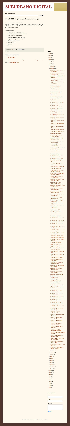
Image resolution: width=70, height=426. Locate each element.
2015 (50, 377)
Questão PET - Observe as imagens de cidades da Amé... (57, 74)
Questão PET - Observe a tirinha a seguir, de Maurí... (56, 260)
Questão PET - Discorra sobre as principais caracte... (56, 277)
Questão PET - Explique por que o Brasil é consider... (56, 109)
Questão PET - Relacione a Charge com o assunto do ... (56, 288)
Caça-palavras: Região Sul (55, 249)
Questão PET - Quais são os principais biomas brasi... (55, 279)
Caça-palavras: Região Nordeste (56, 244)
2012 (50, 383)
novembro (52, 68)
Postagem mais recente (10, 60)
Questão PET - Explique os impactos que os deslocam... (57, 233)
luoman (37, 419)
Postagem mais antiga (39, 60)
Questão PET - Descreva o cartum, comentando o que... (56, 224)
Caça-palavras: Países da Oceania (56, 257)
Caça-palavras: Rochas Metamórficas (57, 131)
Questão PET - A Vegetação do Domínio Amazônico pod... (56, 91)
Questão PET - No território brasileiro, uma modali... (55, 215)
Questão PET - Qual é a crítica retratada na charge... (56, 136)
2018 (50, 372)
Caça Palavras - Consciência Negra (56, 274)
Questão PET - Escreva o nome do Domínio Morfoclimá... (56, 94)
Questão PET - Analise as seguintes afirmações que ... (56, 306)
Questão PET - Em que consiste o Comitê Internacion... (56, 294)
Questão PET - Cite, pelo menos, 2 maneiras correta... (56, 142)
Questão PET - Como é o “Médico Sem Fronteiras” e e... (56, 291)
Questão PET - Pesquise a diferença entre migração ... (57, 195)
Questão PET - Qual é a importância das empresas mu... (57, 339)
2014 (50, 379)
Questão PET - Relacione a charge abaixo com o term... (56, 139)
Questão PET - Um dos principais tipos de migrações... (56, 189)
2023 (50, 59)
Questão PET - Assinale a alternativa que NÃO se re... (57, 342)
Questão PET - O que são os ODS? (56, 158)
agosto (51, 354)
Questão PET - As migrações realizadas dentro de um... (55, 209)
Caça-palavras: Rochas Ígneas (55, 133)
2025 (50, 55)
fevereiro (52, 366)
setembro (52, 352)
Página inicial (24, 60)
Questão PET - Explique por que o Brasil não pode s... (56, 106)
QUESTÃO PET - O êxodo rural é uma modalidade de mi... (56, 212)
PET (8, 51)
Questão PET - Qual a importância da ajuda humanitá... (57, 297)
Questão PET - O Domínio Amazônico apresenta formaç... (56, 88)
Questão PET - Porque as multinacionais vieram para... (56, 312)
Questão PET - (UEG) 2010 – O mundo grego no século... (56, 183)
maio (51, 360)
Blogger (46, 419)
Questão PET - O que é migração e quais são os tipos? (56, 198)
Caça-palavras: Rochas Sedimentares (57, 129)
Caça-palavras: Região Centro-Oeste (57, 247)
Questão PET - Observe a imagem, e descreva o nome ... (57, 127)
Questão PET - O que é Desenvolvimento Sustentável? (56, 153)
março (51, 364)
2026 (50, 53)
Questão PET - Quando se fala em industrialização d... (56, 309)
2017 (50, 374)
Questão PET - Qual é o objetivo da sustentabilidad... (57, 145)
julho (51, 356)
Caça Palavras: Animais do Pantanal (57, 235)
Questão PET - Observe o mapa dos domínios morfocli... (57, 97)
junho (51, 358)
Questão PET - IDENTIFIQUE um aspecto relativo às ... (56, 192)
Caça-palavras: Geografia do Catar (56, 168)
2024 (50, 57)
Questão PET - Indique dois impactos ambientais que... (57, 118)
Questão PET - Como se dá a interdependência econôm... (56, 330)
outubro (52, 350)
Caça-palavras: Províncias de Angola (57, 166)
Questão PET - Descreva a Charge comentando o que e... (56, 303)
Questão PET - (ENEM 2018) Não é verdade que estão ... (57, 180)
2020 (50, 64)
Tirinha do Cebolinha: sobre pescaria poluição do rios (57, 115)
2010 (50, 387)
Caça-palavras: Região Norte (55, 242)
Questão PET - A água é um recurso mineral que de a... (57, 124)
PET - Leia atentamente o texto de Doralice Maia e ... (56, 80)
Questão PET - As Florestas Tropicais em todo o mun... (57, 266)
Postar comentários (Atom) (14, 62)
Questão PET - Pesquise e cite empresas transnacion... (55, 324)
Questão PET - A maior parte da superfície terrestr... (56, 272)
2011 (50, 385)
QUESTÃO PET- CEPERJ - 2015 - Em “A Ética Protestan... (56, 171)
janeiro (51, 368)
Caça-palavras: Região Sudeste (56, 246)
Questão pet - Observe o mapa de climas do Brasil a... (56, 100)
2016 (50, 376)
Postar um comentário (11, 57)
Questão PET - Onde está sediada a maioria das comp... (56, 336)
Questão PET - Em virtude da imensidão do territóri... (55, 282)
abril (51, 362)
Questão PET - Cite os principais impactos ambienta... (56, 269)
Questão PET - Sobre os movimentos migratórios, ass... (57, 206)
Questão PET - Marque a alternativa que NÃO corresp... (57, 285)
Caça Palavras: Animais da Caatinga (57, 237)
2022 (50, 61)
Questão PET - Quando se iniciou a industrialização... (56, 318)
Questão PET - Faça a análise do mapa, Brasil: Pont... (56, 112)
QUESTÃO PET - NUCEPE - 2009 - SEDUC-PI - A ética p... (57, 174)
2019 (50, 370)
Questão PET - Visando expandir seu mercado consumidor (57, 348)
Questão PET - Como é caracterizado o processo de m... (57, 218)
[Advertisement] (56, 21)
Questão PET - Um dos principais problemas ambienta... (56, 263)
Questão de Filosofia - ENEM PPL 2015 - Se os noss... (56, 177)
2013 (50, 381)
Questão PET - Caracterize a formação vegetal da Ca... (55, 85)
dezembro (52, 66)
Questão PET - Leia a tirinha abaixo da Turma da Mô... (57, 121)
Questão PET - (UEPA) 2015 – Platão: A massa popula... (57, 186)
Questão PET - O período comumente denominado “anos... (57, 315)
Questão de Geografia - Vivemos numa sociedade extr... (56, 150)
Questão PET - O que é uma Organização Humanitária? (55, 300)
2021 (50, 63)
